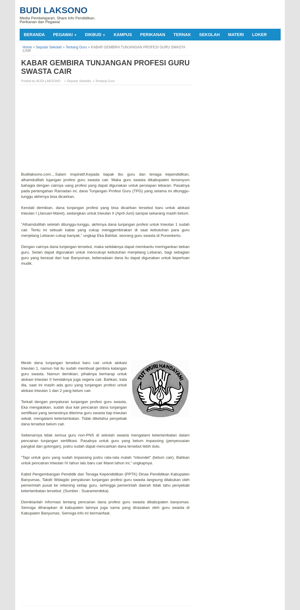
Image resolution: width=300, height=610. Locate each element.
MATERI (236, 34)
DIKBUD (95, 34)
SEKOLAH (209, 34)
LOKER (259, 34)
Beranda (34, 34)
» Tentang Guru (104, 81)
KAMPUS (123, 34)
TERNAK (182, 34)
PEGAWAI (65, 34)
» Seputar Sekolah (77, 81)
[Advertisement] (106, 130)
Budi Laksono (54, 10)
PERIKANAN (152, 34)
